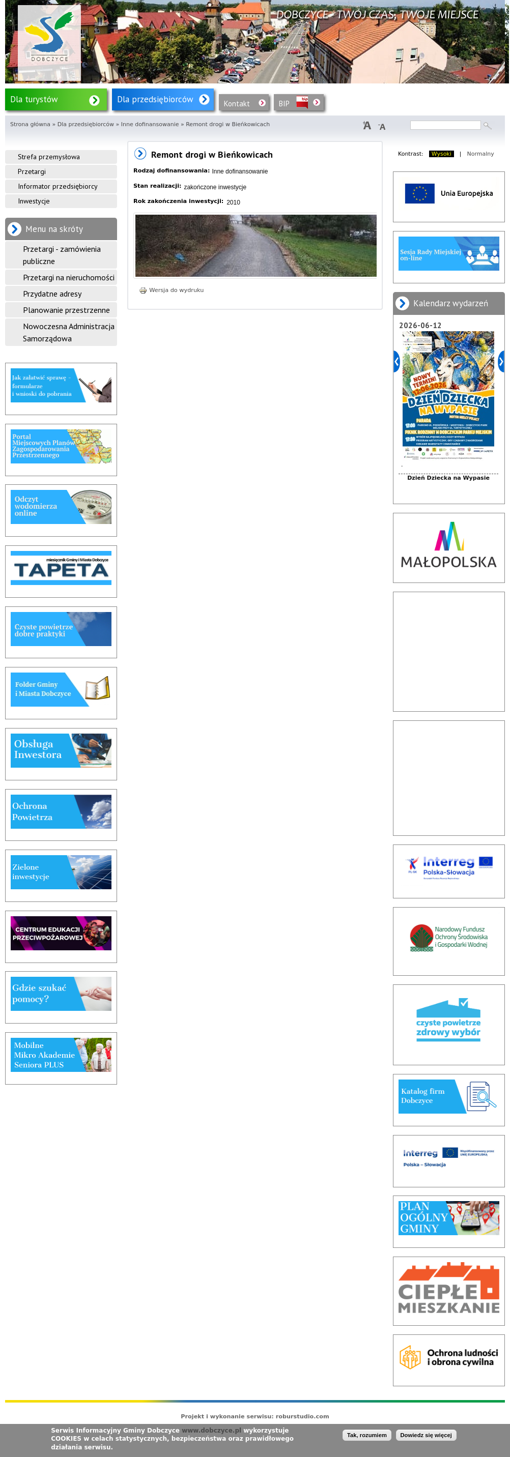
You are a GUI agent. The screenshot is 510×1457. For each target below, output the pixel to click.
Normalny (480, 154)
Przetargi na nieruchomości (69, 277)
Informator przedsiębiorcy (58, 186)
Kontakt (237, 103)
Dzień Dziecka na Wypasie (448, 478)
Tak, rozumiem (367, 1435)
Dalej (501, 361)
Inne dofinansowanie (150, 124)
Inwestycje (34, 201)
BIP (284, 103)
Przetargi (32, 171)
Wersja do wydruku (171, 290)
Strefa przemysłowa (49, 156)
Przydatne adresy (52, 293)
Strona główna (30, 124)
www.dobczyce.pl (211, 1430)
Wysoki (441, 154)
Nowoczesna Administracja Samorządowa (69, 332)
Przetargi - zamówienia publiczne (62, 255)
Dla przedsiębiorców (155, 99)
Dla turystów (34, 99)
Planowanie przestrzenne (66, 310)
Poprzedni (396, 361)
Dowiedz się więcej (426, 1435)
